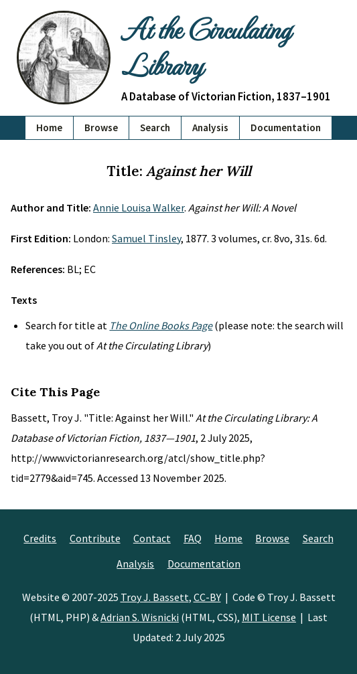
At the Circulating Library (205, 46)
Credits (39, 538)
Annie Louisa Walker (138, 207)
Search (155, 127)
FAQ (193, 538)
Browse (101, 127)
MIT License (269, 617)
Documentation (286, 127)
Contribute (95, 538)
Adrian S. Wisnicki (139, 617)
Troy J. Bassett (155, 597)
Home (49, 127)
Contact (152, 538)
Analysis (210, 127)
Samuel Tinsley (146, 238)
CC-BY (207, 597)
